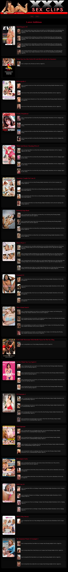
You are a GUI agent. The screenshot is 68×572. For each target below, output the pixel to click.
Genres (37, 16)
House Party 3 (20, 243)
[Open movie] (8, 35)
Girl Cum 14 (20, 484)
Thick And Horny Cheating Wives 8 (27, 146)
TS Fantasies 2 (21, 394)
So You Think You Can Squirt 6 (26, 362)
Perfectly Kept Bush (22, 210)
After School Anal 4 (22, 307)
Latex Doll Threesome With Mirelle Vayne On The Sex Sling (35, 340)
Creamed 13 (20, 275)
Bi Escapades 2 (21, 81)
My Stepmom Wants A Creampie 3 (27, 539)
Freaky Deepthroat (22, 114)
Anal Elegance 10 (21, 27)
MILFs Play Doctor (22, 516)
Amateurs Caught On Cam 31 (25, 178)
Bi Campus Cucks (22, 459)
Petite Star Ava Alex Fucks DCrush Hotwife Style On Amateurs (36, 59)
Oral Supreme (20, 426)
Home (32, 16)
